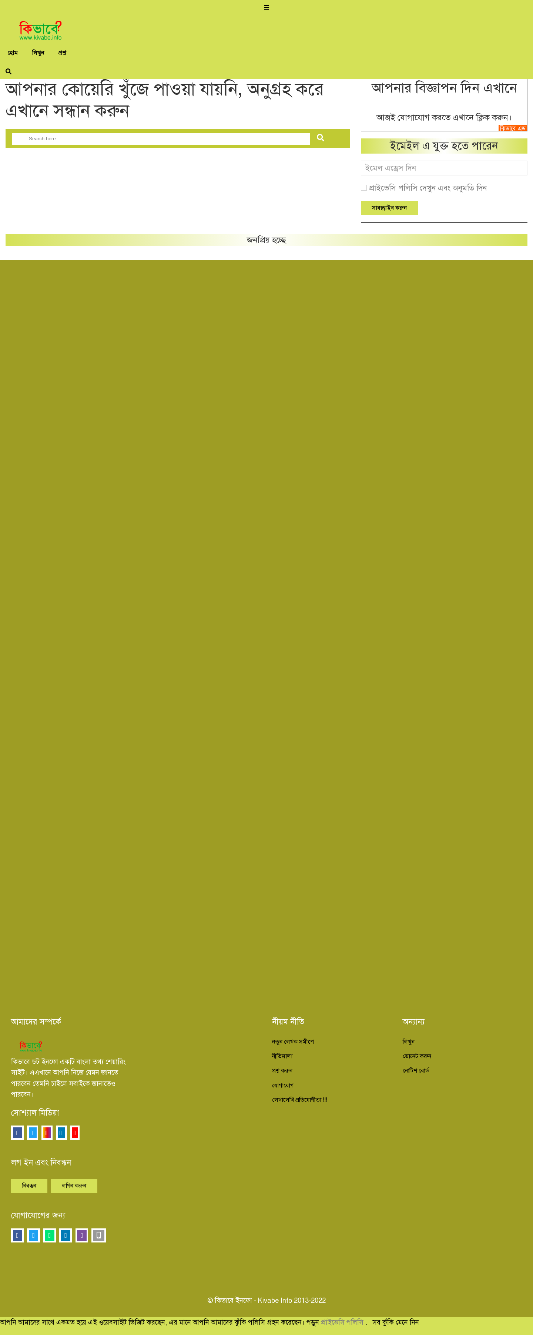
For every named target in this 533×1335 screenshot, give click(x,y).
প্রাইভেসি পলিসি (343, 1322)
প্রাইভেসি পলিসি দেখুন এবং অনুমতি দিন (428, 188)
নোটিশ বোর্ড (416, 1070)
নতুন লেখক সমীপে (293, 1042)
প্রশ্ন (62, 53)
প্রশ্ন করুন (282, 1070)
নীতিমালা (282, 1056)
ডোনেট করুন (417, 1056)
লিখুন (38, 53)
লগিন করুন (74, 1186)
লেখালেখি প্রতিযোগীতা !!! (299, 1100)
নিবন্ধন (29, 1186)
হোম (12, 53)
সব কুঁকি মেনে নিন (395, 1322)
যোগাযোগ (283, 1085)
